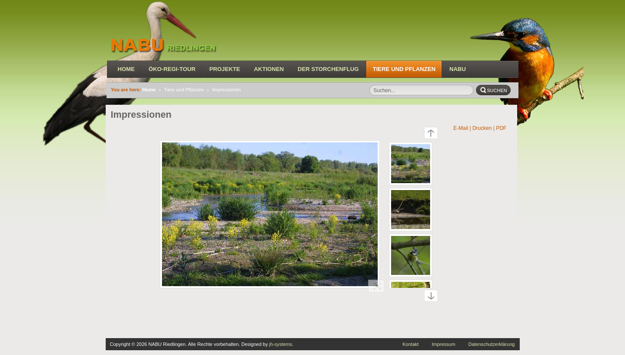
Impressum (444, 344)
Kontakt (410, 344)
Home (149, 89)
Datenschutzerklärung (491, 344)
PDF (502, 128)
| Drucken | (482, 128)
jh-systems (280, 344)
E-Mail (460, 128)
